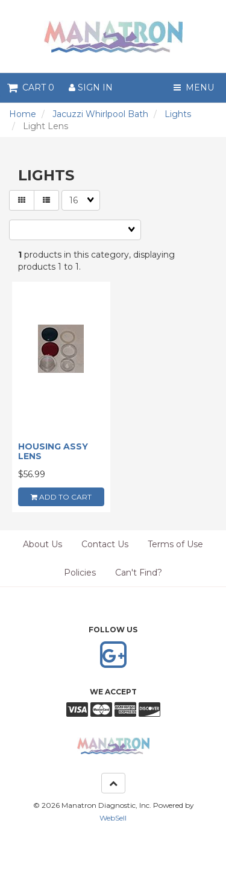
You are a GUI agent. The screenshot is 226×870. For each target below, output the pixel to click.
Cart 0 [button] (30, 87)
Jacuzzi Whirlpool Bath (100, 114)
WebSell (113, 817)
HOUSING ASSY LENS (53, 451)
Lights (178, 114)
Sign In (91, 87)
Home (22, 114)
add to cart (61, 496)
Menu (194, 87)
